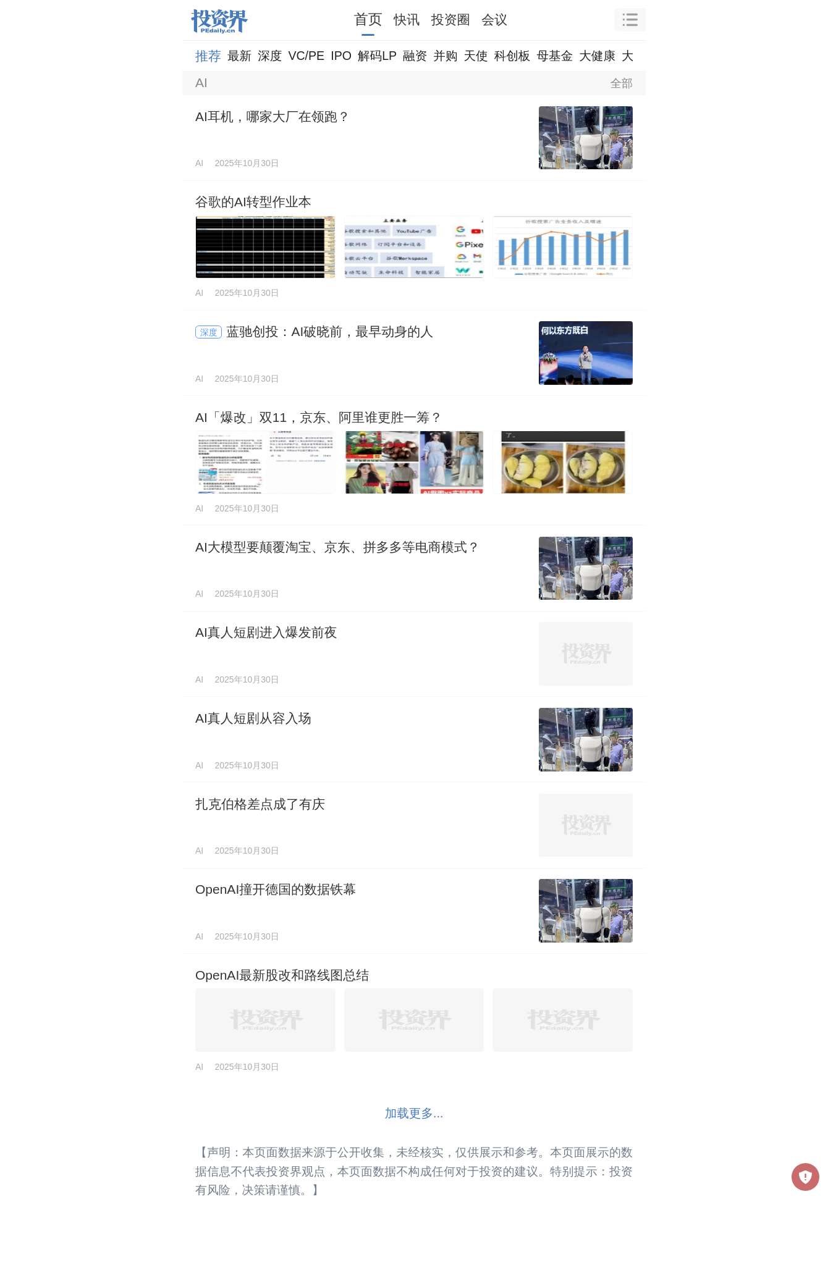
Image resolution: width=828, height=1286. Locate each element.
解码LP (377, 55)
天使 (475, 55)
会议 (494, 19)
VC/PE (306, 55)
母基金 (554, 55)
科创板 (512, 55)
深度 (270, 55)
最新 (239, 55)
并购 (445, 55)
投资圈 (450, 19)
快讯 (407, 19)
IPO (341, 55)
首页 (368, 19)
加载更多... (414, 1113)
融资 (415, 55)
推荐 (208, 56)
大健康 (597, 55)
